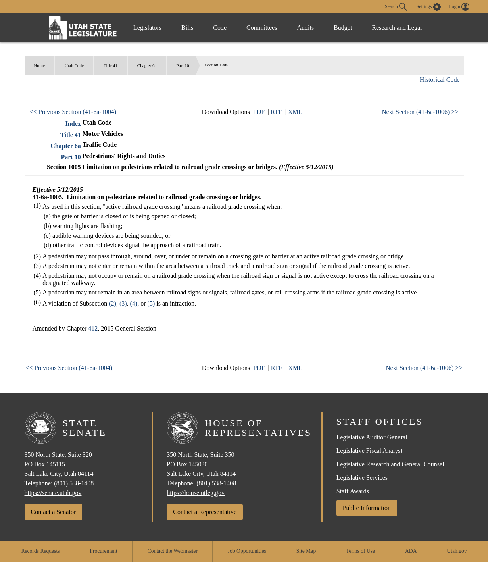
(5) (151, 303)
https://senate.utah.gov (53, 492)
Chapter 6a (147, 65)
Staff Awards (352, 491)
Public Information (367, 507)
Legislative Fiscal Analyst (369, 450)
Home (39, 65)
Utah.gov (457, 551)
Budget (343, 27)
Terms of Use (360, 551)
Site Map (306, 551)
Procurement (103, 551)
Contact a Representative (204, 511)
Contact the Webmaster (173, 551)
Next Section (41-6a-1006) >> (420, 111)
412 (93, 328)
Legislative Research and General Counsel (390, 464)
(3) (123, 303)
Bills (187, 27)
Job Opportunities (247, 551)
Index (73, 123)
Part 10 (183, 65)
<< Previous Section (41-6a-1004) (73, 111)
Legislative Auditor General (371, 437)
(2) (112, 303)
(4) (134, 303)
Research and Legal (397, 27)
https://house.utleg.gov (196, 492)
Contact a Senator (53, 511)
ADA (411, 551)
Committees (261, 27)
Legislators (147, 27)
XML (295, 111)
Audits (305, 27)
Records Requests (40, 551)
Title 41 (110, 65)
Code (220, 27)
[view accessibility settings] (429, 7)
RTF (276, 111)
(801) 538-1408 (74, 483)
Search (396, 7)
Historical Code (440, 79)
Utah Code (74, 65)
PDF (259, 111)
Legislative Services (362, 477)
